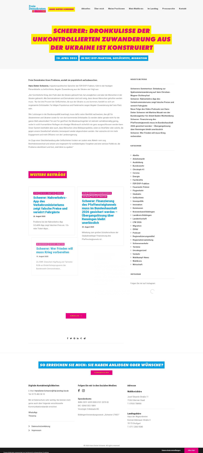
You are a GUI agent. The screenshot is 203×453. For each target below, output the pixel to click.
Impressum (36, 430)
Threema (32, 416)
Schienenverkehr (112, 193)
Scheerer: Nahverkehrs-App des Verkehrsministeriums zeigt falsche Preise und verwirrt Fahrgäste (55, 205)
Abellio (136, 155)
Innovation (137, 204)
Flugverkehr (138, 190)
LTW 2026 (137, 222)
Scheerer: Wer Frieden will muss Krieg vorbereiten (147, 134)
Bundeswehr (138, 166)
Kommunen (138, 208)
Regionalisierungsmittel (144, 236)
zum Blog (76, 316)
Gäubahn (94, 196)
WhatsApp (32, 412)
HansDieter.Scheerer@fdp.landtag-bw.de (52, 391)
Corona (136, 173)
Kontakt (182, 9)
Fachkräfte (138, 180)
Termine (136, 247)
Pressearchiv (168, 9)
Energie (136, 176)
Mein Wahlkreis (136, 9)
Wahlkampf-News (141, 257)
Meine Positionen (116, 9)
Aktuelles (85, 9)
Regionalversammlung (143, 240)
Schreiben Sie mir (101, 372)
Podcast (136, 233)
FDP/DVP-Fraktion (98, 58)
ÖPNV (40, 193)
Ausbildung (138, 162)
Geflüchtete (121, 58)
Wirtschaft (137, 264)
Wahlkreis (137, 261)
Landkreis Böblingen (142, 215)
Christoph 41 (138, 169)
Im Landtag (153, 9)
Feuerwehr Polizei (141, 187)
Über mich (99, 9)
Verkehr (64, 193)
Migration (139, 58)
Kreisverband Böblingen (144, 212)
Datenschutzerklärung (41, 426)
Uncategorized (139, 250)
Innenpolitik (138, 201)
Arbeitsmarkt (139, 159)
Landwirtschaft (140, 219)
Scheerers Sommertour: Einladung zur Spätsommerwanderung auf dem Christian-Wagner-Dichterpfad (150, 92)
